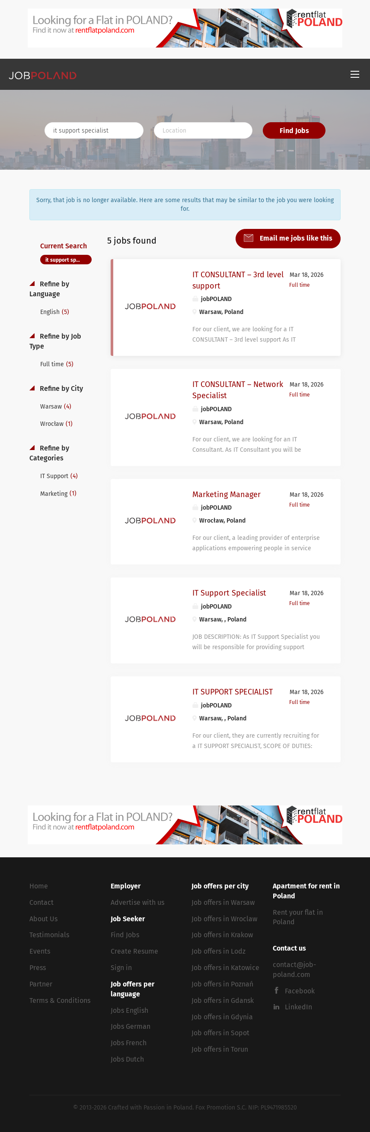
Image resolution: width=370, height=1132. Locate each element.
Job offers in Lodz (218, 951)
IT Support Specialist (229, 593)
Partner (40, 984)
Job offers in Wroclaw (224, 919)
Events (39, 951)
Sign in (121, 968)
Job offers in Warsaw (223, 902)
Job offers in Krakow (222, 935)
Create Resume (134, 951)
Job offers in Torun (219, 1049)
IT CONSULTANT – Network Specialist (237, 390)
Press (37, 968)
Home (38, 886)
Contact (41, 902)
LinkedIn (298, 1007)
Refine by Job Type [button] (55, 341)
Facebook (300, 991)
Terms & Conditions (59, 1000)
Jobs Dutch (127, 1059)
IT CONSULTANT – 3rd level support (238, 280)
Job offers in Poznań (222, 984)
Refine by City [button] (60, 388)
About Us (43, 919)
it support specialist (68, 260)
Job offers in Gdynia (222, 1017)
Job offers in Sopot (220, 1033)
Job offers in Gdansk (222, 1000)
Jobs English (129, 1010)
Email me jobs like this (295, 238)
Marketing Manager (226, 494)
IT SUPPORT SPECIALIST (232, 692)
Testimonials (49, 935)
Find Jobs (294, 131)
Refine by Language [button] (49, 289)
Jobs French (129, 1043)
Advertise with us (137, 902)
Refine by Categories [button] (49, 453)
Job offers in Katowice (225, 968)
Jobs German (130, 1026)
